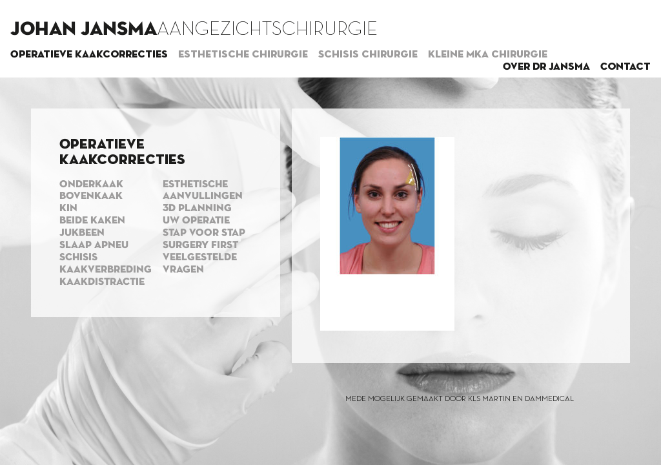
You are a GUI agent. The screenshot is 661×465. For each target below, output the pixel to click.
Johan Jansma (83, 29)
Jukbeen (82, 233)
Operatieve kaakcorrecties (89, 55)
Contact (625, 67)
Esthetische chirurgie (243, 55)
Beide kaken (92, 221)
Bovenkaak (91, 196)
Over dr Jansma (546, 67)
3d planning (197, 208)
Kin (68, 208)
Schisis (78, 258)
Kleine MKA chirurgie (487, 55)
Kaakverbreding (105, 270)
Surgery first (200, 245)
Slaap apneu (93, 245)
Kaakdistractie (102, 282)
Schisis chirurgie (368, 55)
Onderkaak (91, 185)
